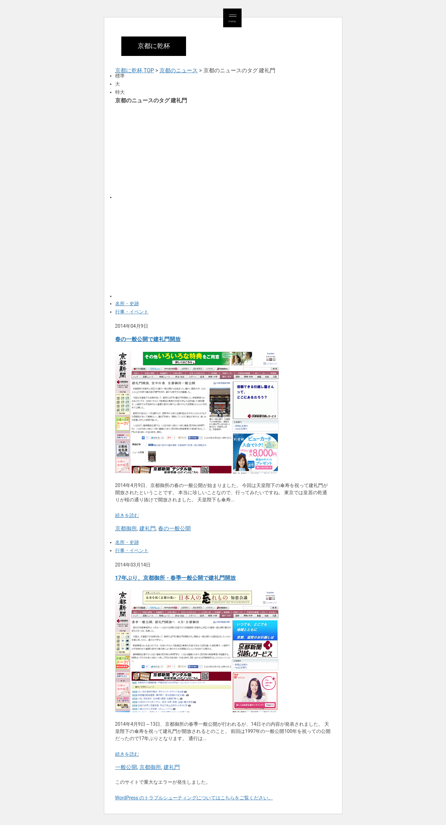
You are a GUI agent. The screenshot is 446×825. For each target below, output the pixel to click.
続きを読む (127, 515)
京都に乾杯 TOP (134, 70)
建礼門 (147, 528)
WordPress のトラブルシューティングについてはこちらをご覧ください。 (194, 797)
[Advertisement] (223, 151)
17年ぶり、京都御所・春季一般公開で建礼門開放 (175, 578)
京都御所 (126, 528)
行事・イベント (132, 311)
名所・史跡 (127, 303)
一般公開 (126, 767)
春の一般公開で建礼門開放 (148, 339)
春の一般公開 (174, 528)
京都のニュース (178, 70)
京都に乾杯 (154, 46)
